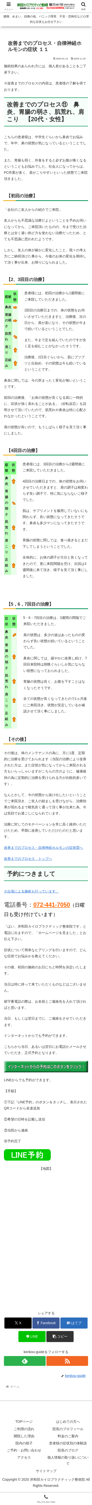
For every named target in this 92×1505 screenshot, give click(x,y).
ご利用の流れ (24, 1429)
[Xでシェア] (18, 1323)
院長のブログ (68, 1450)
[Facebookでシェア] (46, 1323)
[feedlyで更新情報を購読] (25, 1361)
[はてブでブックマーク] (74, 1323)
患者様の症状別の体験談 (68, 1443)
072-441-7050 (51, 904)
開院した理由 (24, 1436)
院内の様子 (24, 1443)
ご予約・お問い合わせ (24, 1450)
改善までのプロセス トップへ (28, 859)
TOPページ (24, 1422)
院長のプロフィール (68, 1429)
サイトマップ (46, 1471)
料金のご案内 (68, 1436)
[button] (60, 1336)
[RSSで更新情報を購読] (67, 1361)
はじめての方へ (68, 1422)
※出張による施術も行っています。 (31, 891)
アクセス (24, 1457)
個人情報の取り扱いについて (68, 1460)
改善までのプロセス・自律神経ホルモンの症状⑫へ (43, 848)
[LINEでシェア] (32, 1336)
